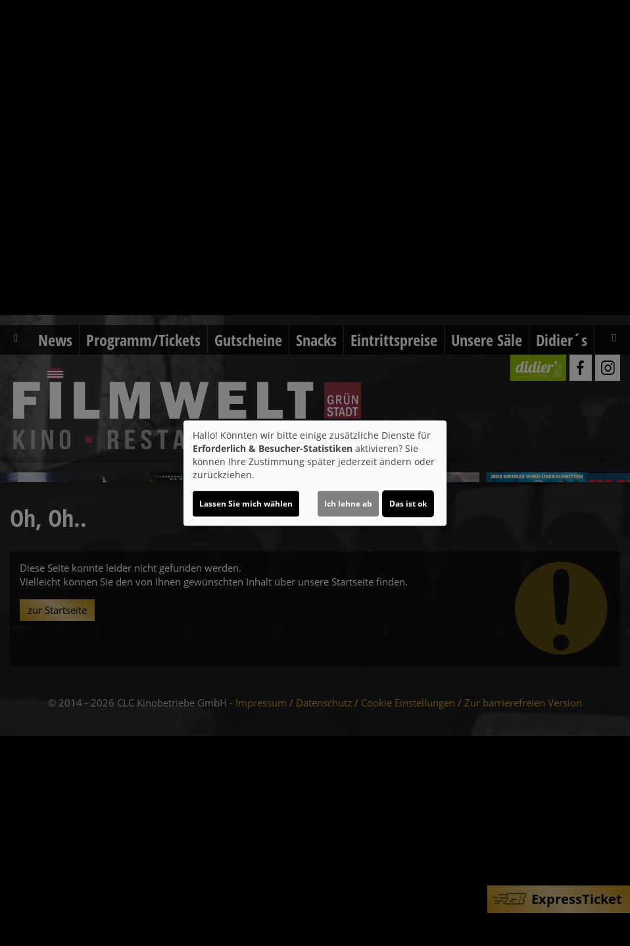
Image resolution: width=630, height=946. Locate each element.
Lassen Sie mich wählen (246, 503)
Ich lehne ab (348, 503)
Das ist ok (408, 503)
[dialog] (315, 473)
